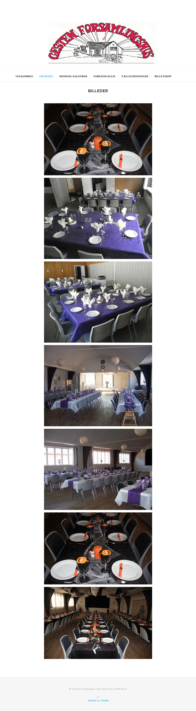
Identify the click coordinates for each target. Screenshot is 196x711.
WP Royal (122, 688)
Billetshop (163, 76)
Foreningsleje (104, 76)
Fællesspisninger (135, 76)
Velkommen (24, 76)
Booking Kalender (73, 76)
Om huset (46, 76)
